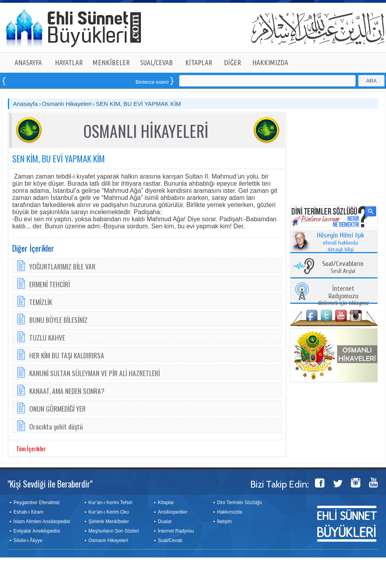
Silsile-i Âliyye (27, 540)
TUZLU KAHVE (47, 337)
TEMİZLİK (40, 302)
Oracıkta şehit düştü (56, 426)
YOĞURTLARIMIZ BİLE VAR (62, 266)
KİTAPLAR (198, 62)
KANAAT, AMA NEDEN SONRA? (67, 391)
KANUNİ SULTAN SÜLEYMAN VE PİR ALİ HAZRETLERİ (94, 373)
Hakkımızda (229, 512)
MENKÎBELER (111, 62)
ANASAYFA (28, 62)
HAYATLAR (69, 62)
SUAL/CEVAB (156, 62)
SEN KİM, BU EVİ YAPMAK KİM (138, 103)
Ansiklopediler (172, 512)
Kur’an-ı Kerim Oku (108, 512)
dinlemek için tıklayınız (343, 296)
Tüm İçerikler (31, 448)
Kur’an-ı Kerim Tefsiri (110, 502)
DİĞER (232, 62)
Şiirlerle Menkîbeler (108, 521)
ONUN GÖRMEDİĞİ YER (57, 408)
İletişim (224, 521)
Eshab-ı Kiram (28, 512)
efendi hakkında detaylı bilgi (340, 242)
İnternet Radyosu (176, 531)
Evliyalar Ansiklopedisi (36, 531)
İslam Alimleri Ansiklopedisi (41, 521)
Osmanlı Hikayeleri (67, 103)
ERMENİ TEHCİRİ (49, 284)
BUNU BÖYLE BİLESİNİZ (58, 319)
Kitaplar (166, 502)
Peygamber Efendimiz (36, 502)
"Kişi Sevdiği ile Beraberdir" (49, 483)
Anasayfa (25, 103)
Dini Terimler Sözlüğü (239, 502)
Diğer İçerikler (33, 248)
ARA (371, 81)
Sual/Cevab (170, 540)
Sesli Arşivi (343, 268)
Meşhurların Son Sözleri (113, 531)
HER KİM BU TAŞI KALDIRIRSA (66, 355)
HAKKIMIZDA (270, 62)
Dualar (165, 521)
